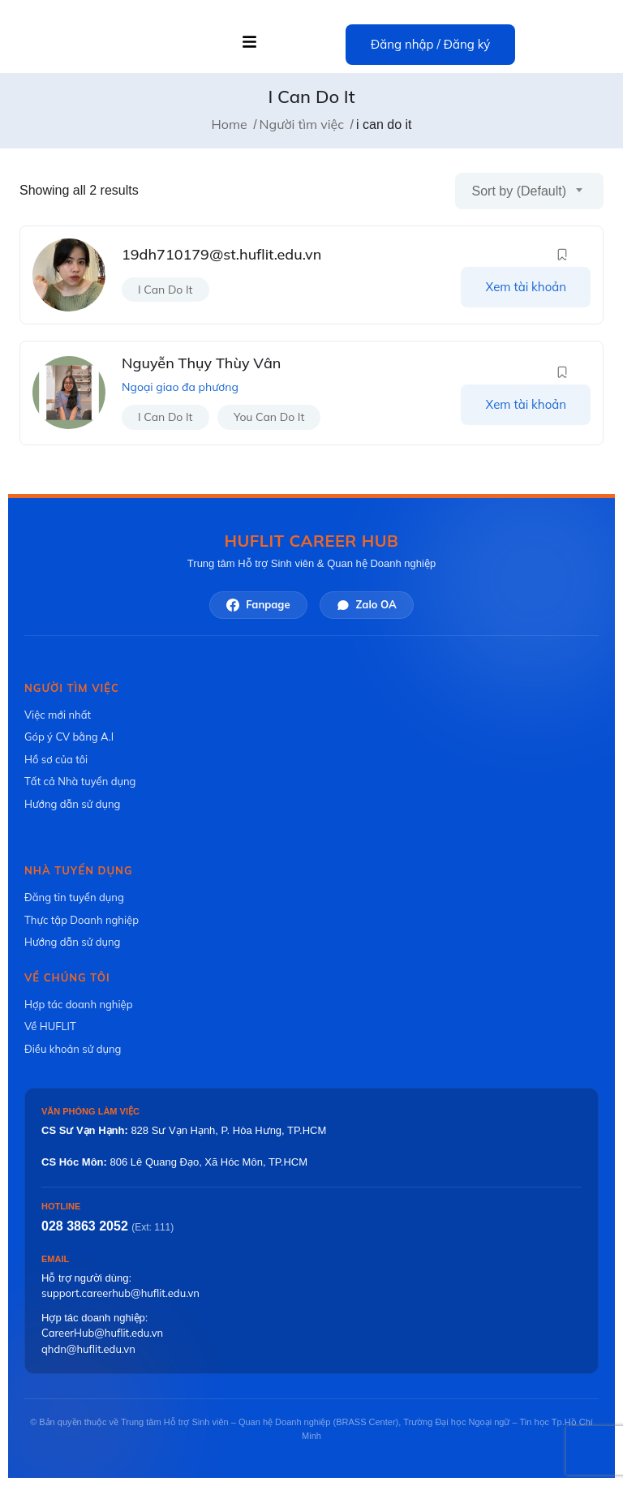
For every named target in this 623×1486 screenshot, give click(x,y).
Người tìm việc (302, 124)
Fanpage (258, 605)
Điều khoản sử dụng (72, 1048)
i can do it (165, 289)
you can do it (269, 417)
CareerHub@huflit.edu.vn (102, 1332)
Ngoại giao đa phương (180, 387)
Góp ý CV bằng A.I (69, 736)
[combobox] (529, 191)
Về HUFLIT (50, 1026)
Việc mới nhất (57, 714)
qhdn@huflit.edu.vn (88, 1348)
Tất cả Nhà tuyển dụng (79, 781)
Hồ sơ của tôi (56, 759)
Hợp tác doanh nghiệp (78, 1004)
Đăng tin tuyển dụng (74, 897)
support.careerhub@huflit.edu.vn (120, 1292)
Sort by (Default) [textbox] (519, 191)
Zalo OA (367, 605)
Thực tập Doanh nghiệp (81, 919)
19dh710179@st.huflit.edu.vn (221, 254)
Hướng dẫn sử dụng (72, 803)
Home (229, 124)
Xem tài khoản (525, 286)
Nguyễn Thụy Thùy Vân (201, 363)
